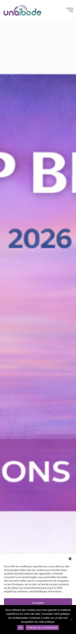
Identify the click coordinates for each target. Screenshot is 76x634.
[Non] (71, 619)
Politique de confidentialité (42, 627)
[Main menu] (69, 10)
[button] (70, 559)
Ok (20, 627)
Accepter (38, 602)
